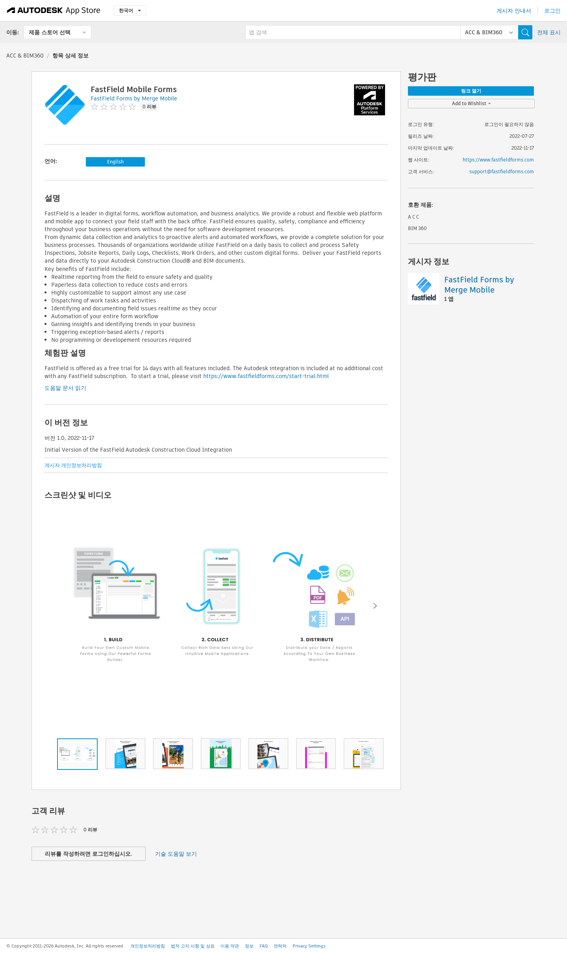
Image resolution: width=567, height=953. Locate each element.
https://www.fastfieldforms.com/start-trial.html (266, 376)
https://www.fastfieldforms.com (498, 159)
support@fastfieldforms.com (501, 171)
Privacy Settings (309, 946)
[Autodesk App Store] (53, 11)
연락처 (280, 946)
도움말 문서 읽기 (65, 388)
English (115, 161)
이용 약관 (229, 946)
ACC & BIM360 (25, 55)
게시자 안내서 (514, 11)
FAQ (263, 946)
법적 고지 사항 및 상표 (193, 946)
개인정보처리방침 (147, 946)
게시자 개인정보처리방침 (73, 465)
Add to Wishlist (471, 103)
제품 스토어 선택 (49, 32)
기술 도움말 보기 (176, 854)
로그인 (552, 11)
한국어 (130, 10)
